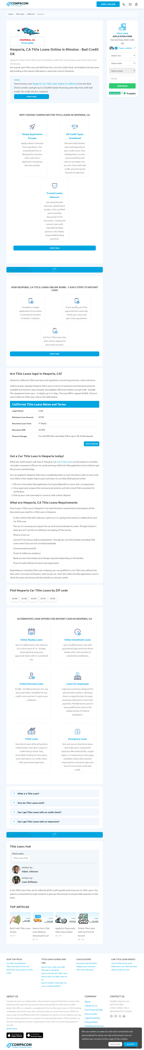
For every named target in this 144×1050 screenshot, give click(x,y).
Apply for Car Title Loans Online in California (55, 83)
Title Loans (20, 14)
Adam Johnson (30, 871)
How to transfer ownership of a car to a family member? (54, 984)
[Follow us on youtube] (124, 1016)
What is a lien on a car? (120, 969)
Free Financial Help (94, 1009)
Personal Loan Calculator (86, 963)
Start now (31, 96)
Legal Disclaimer (92, 1018)
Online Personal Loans (31, 683)
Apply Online (108, 4)
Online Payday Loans (31, 639)
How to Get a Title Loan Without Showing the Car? (41, 932)
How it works (91, 1013)
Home (11, 14)
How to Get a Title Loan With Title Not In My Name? (53, 968)
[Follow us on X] (120, 1016)
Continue (122, 86)
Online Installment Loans (77, 639)
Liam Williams (29, 881)
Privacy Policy (91, 1022)
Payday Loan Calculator (86, 966)
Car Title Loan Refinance (16, 963)
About (88, 1001)
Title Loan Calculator (84, 969)
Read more (115, 1044)
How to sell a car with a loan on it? (54, 978)
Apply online (91, 444)
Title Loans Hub (20, 858)
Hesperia (40, 14)
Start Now (54, 248)
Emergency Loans (77, 738)
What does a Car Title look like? (124, 966)
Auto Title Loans (64, 461)
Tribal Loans (31, 738)
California (30, 14)
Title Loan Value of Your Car (17, 966)
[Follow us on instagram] (111, 1016)
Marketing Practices (94, 1026)
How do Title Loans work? (121, 963)
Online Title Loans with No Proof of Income (86, 932)
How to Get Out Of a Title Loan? (54, 973)
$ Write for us (91, 1005)
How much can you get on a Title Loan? (19, 971)
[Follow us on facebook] (115, 1016)
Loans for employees (77, 683)
